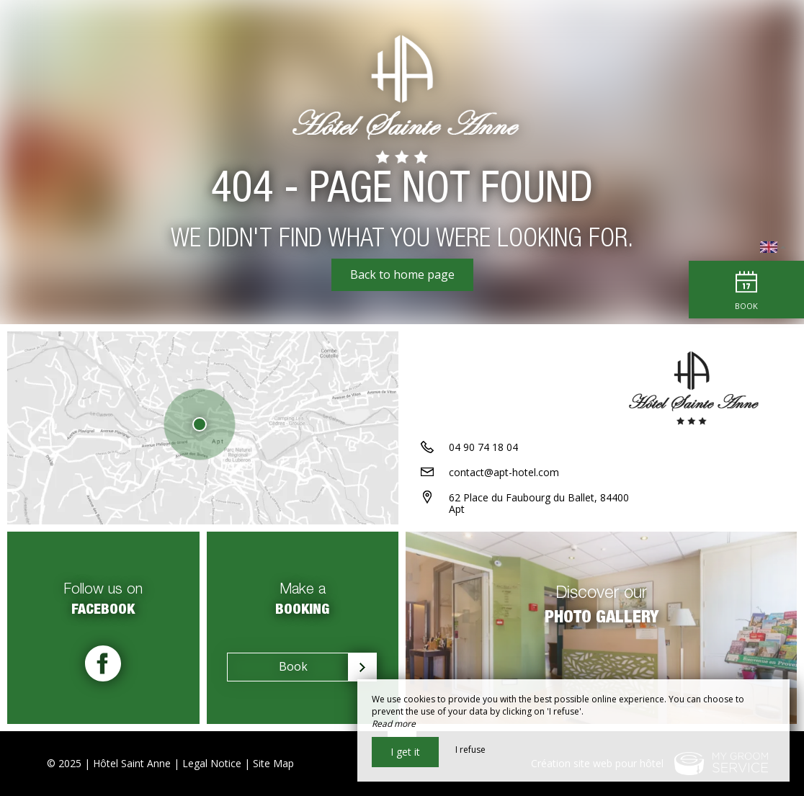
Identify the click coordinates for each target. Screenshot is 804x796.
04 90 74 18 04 (483, 447)
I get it (405, 752)
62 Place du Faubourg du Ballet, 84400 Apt (539, 503)
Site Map (273, 763)
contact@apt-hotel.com (504, 472)
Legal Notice (211, 763)
